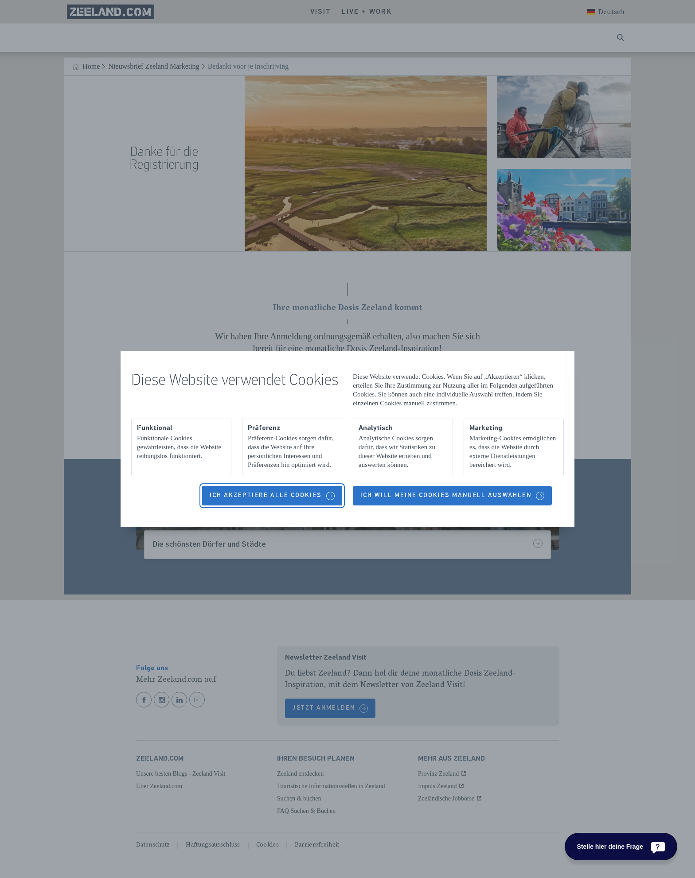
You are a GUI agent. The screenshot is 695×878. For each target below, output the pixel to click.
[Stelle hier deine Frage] (621, 846)
